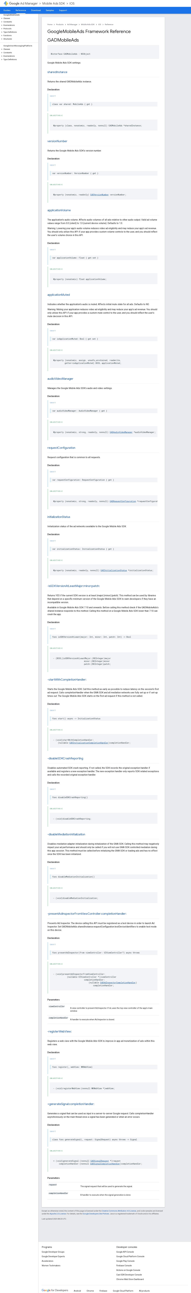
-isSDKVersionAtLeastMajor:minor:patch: (73, 586)
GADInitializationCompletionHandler (88, 742)
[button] (18, 18)
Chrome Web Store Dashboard (130, 1279)
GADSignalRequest (99, 1161)
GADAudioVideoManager (121, 432)
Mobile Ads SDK (53, 3)
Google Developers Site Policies (96, 1214)
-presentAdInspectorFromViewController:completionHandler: (86, 914)
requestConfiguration (61, 448)
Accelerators (47, 1261)
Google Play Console (125, 1261)
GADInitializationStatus (114, 570)
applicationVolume (59, 210)
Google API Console (125, 1252)
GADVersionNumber (99, 194)
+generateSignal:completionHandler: (70, 1104)
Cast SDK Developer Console (129, 1275)
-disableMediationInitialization (66, 834)
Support (63, 10)
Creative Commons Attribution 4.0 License (119, 1211)
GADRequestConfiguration (123, 501)
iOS (72, 3)
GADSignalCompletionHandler (105, 1163)
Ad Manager (23, 3)
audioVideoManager (60, 379)
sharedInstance (57, 72)
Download (36, 10)
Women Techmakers (51, 1265)
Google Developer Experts (53, 1256)
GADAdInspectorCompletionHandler (118, 982)
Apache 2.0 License (58, 1214)
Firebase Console (124, 1265)
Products (60, 24)
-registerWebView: (59, 1031)
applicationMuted (58, 295)
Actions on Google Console (128, 1270)
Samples (50, 10)
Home (49, 24)
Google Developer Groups (53, 1252)
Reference (109, 24)
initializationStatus (58, 517)
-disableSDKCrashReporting (65, 758)
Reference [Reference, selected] (21, 10)
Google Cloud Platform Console (130, 1256)
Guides (7, 10)
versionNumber (57, 141)
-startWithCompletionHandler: (66, 679)
